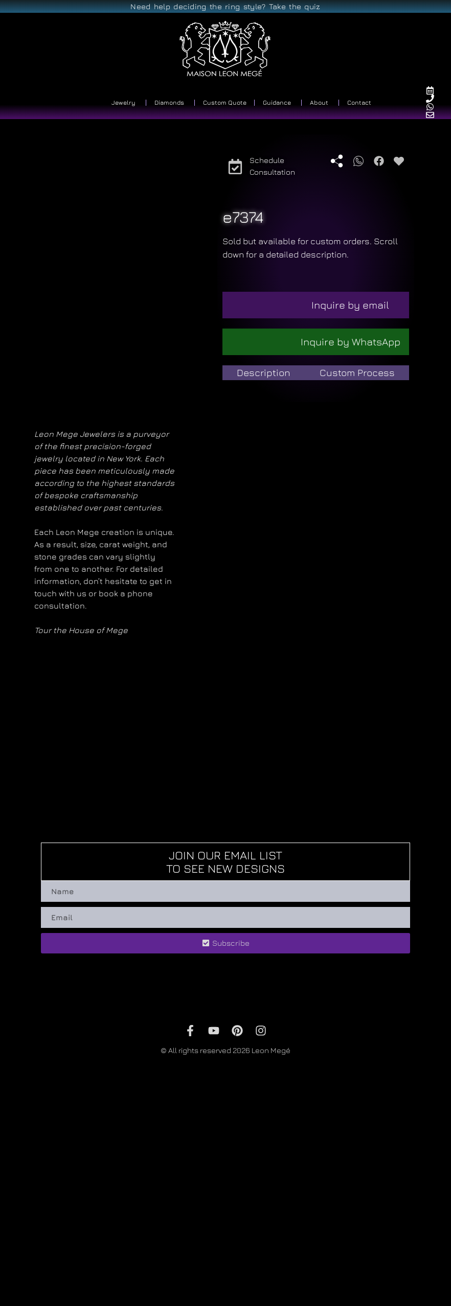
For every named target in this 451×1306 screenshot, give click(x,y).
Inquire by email (350, 305)
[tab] (263, 372)
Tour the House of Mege (81, 824)
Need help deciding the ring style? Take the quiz (225, 6)
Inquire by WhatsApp (350, 341)
